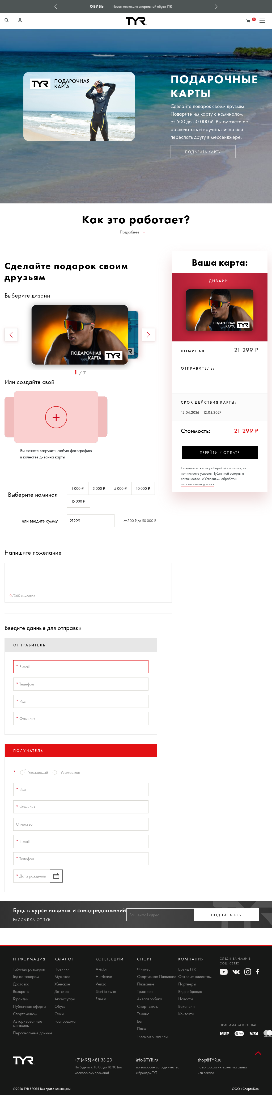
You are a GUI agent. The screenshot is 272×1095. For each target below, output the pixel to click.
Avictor (101, 969)
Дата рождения (31, 876)
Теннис (143, 1014)
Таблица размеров (29, 969)
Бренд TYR (187, 969)
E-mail (22, 666)
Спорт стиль (147, 1006)
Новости (185, 999)
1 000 (77, 488)
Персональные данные (32, 1033)
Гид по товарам (26, 977)
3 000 (99, 488)
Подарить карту (203, 152)
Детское (61, 991)
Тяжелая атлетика (152, 1036)
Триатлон (145, 991)
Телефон (25, 684)
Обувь (59, 1006)
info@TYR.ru (147, 1060)
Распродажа (64, 1021)
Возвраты (21, 991)
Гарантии (20, 999)
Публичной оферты (226, 473)
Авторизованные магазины (27, 1023)
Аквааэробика (149, 999)
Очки (59, 1014)
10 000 (143, 488)
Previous (55, 6)
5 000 (120, 488)
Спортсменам (25, 1014)
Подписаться (226, 915)
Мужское (62, 977)
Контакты (186, 1014)
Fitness (101, 999)
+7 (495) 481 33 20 (93, 1060)
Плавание (145, 984)
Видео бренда (190, 991)
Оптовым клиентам (194, 977)
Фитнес (143, 969)
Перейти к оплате (220, 452)
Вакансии (186, 1006)
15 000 (78, 501)
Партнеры (187, 984)
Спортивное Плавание (156, 977)
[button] (11, 334)
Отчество (24, 824)
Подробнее (132, 232)
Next (216, 6)
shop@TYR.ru (209, 1060)
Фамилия (25, 718)
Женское (62, 984)
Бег (140, 1021)
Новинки (62, 969)
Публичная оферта (29, 1006)
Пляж (141, 1029)
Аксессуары (64, 999)
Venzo (101, 984)
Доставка (21, 984)
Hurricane (104, 977)
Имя (21, 701)
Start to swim (106, 991)
